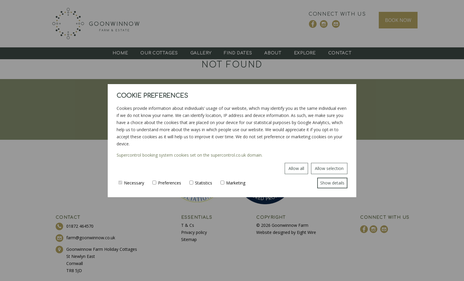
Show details (332, 183)
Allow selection (329, 168)
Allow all (296, 168)
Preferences (166, 183)
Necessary (131, 183)
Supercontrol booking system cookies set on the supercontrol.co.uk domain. (189, 155)
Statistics (200, 183)
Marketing (232, 183)
